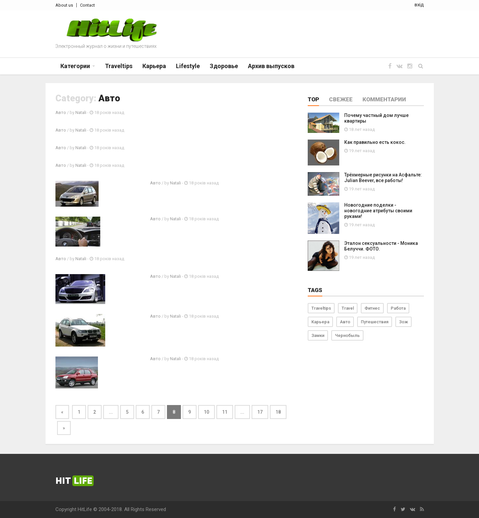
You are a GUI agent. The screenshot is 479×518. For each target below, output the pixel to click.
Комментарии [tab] (384, 99)
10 (206, 412)
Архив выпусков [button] (271, 65)
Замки (317, 335)
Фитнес (372, 308)
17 (260, 412)
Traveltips (321, 308)
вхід (419, 5)
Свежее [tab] (341, 99)
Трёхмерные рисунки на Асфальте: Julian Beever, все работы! (383, 177)
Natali (80, 112)
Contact (87, 5)
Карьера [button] (154, 65)
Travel (348, 308)
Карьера (320, 321)
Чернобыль (347, 335)
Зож (403, 321)
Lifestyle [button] (188, 65)
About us (64, 5)
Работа (398, 308)
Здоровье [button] (224, 65)
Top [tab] (313, 99)
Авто (60, 112)
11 (224, 412)
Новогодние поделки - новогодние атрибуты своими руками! (378, 210)
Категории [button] (75, 65)
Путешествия (374, 321)
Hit (74, 480)
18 (278, 412)
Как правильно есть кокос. (375, 142)
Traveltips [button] (118, 65)
